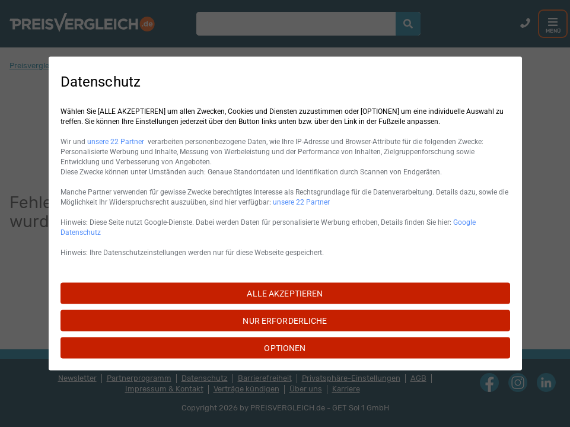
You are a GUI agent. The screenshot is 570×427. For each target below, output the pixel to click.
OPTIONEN (284, 348)
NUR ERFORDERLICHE (285, 321)
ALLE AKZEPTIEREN (285, 293)
